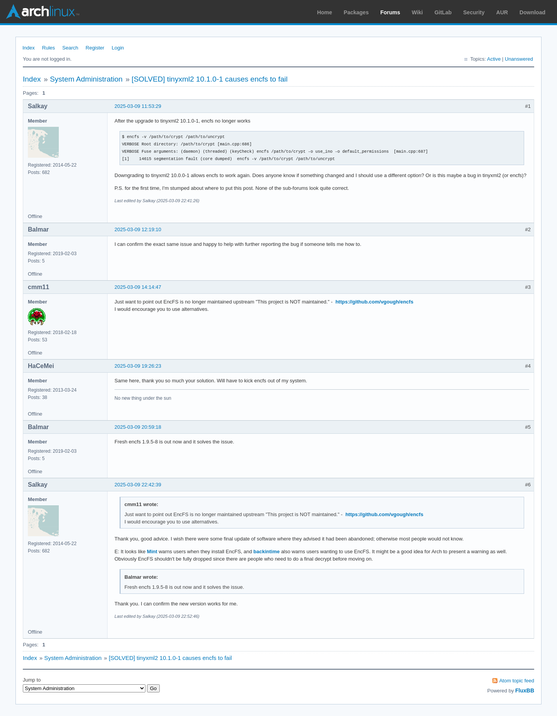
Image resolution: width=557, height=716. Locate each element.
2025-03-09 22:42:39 (137, 485)
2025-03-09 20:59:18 (137, 427)
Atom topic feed (516, 681)
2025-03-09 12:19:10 (137, 229)
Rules (48, 48)
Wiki (417, 12)
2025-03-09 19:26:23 (137, 366)
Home (324, 12)
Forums (390, 12)
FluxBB (524, 690)
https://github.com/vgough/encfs (374, 302)
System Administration (86, 79)
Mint (152, 551)
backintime (266, 551)
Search (70, 48)
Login (118, 48)
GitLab (442, 12)
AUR (502, 12)
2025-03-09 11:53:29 (137, 106)
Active (494, 59)
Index (28, 48)
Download (532, 12)
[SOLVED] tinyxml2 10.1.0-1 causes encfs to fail (209, 79)
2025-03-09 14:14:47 (137, 287)
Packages (356, 12)
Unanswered (519, 59)
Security (474, 12)
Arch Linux (42, 11)
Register (94, 48)
